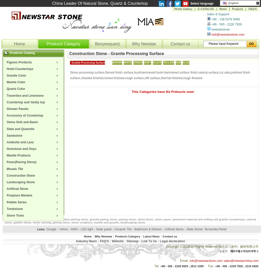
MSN (74, 229)
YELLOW (168, 62)
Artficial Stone (174, 229)
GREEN (138, 62)
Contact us (180, 44)
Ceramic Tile (123, 229)
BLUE (186, 62)
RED (178, 62)
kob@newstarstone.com (228, 34)
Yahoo (63, 229)
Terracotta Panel (215, 229)
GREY (147, 62)
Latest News (151, 236)
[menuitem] (33, 62)
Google (51, 229)
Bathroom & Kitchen (148, 229)
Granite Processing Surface (88, 62)
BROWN (117, 62)
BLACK (157, 62)
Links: (41, 229)
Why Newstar (144, 44)
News (223, 8)
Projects (237, 8)
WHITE (128, 62)
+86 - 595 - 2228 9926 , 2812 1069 (182, 266)
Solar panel (104, 229)
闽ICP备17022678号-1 (244, 251)
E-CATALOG (206, 8)
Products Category (63, 44)
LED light (87, 229)
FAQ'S (253, 8)
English (231, 3)
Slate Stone (194, 229)
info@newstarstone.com (206, 261)
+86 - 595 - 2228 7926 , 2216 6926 (236, 266)
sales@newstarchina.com (241, 261)
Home (19, 44)
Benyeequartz (107, 44)
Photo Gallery (183, 8)
